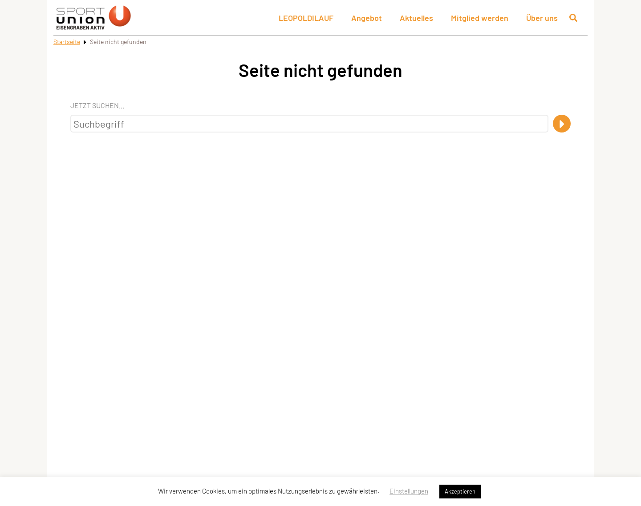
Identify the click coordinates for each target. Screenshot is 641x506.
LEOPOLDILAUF (306, 18)
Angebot (366, 18)
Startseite (66, 41)
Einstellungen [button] (408, 491)
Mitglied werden (479, 18)
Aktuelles (416, 18)
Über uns (542, 18)
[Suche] (562, 124)
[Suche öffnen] (573, 18)
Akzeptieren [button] (460, 491)
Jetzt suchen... (97, 105)
